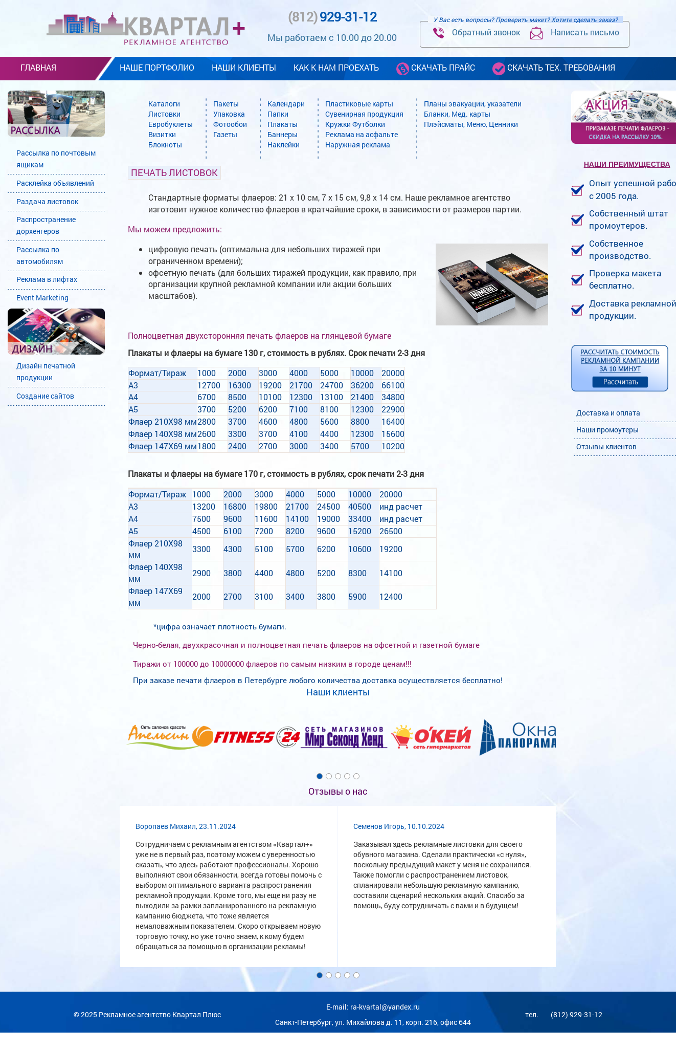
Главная (38, 67)
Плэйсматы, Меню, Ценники (471, 124)
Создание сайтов (45, 396)
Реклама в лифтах (46, 279)
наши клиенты (244, 67)
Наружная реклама (357, 144)
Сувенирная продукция (364, 114)
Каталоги (164, 103)
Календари (286, 103)
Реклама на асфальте (361, 134)
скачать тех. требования (553, 68)
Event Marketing (42, 297)
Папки (277, 114)
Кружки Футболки (355, 124)
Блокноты (165, 144)
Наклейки (283, 144)
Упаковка (229, 114)
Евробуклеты (170, 124)
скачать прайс (435, 68)
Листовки (164, 114)
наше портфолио (157, 67)
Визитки (162, 134)
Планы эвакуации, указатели (473, 103)
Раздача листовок (47, 201)
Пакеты (226, 103)
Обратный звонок (476, 32)
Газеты (225, 134)
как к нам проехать (336, 67)
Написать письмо (574, 33)
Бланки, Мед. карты (457, 114)
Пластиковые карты (359, 103)
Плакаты (282, 124)
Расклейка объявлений (55, 183)
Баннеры (282, 134)
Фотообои (230, 124)
